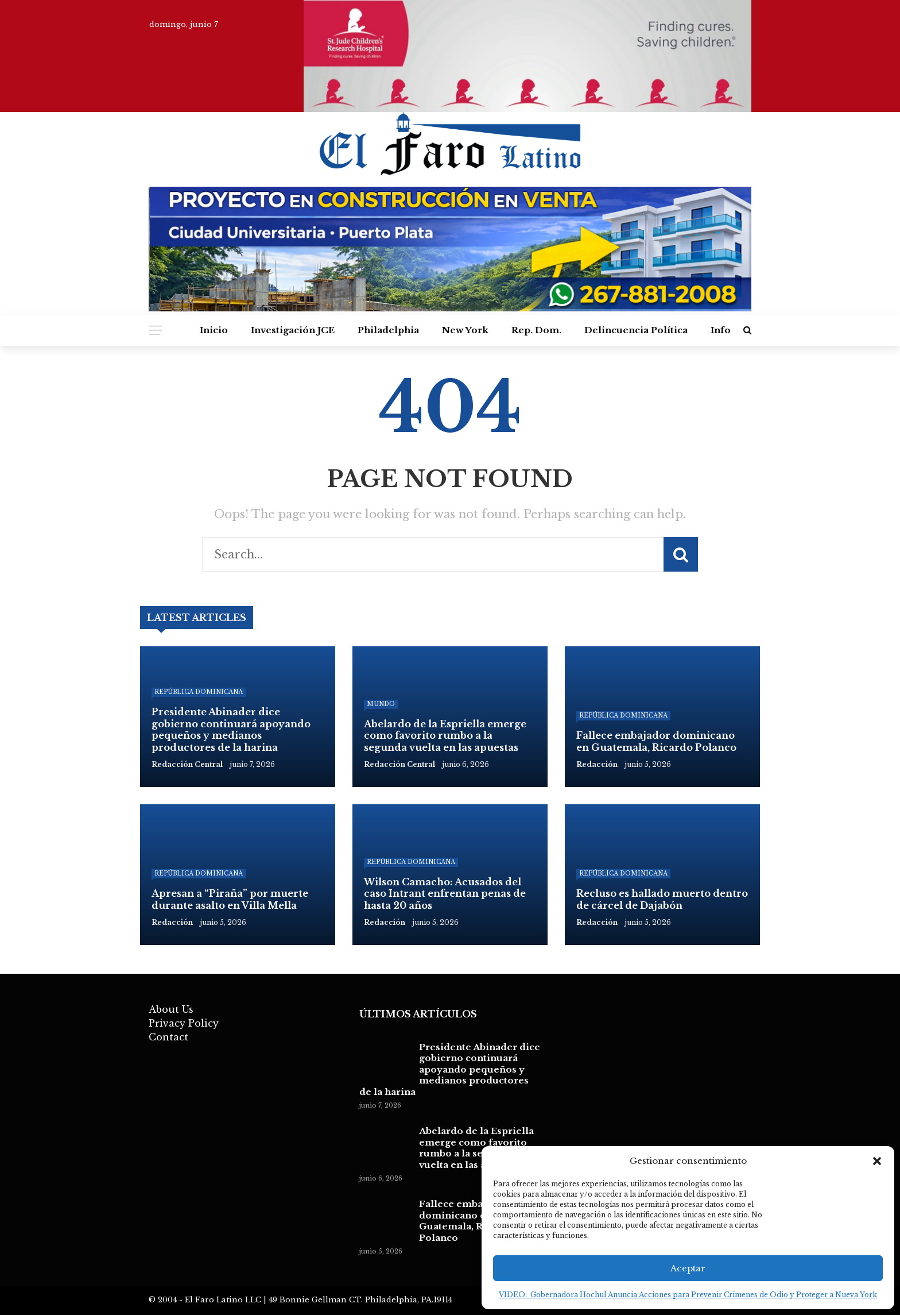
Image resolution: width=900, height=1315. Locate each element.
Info (721, 330)
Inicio (214, 330)
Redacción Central (399, 764)
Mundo (381, 704)
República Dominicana (198, 692)
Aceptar (687, 1268)
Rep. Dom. (536, 330)
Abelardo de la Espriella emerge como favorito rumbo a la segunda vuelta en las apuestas (476, 1147)
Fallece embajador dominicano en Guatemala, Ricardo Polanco (466, 1220)
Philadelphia (388, 330)
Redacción (597, 764)
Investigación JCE (293, 330)
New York (465, 330)
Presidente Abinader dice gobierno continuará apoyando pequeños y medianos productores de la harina (449, 1069)
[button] (877, 1161)
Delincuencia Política (636, 330)
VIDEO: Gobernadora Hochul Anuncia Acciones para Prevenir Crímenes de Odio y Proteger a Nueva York (688, 1294)
